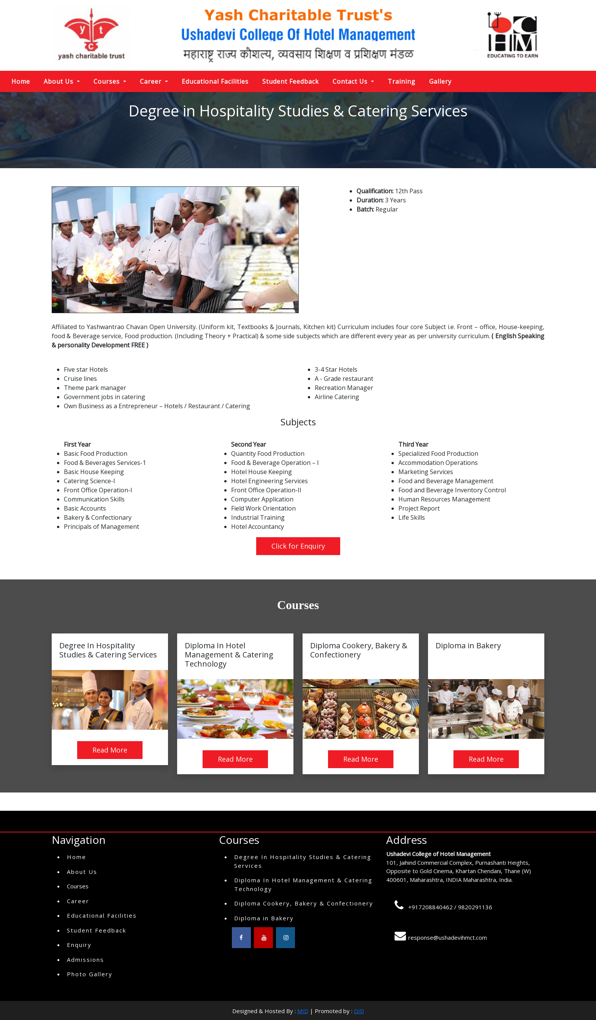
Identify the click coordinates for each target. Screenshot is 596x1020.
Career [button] (151, 81)
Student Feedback (290, 81)
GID (359, 1011)
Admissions (85, 959)
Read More (109, 749)
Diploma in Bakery (264, 918)
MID (302, 1011)
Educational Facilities (215, 81)
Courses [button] (108, 81)
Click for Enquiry (298, 546)
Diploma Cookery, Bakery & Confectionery (303, 903)
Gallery (440, 81)
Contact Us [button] (351, 81)
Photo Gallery (90, 974)
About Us (82, 871)
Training (401, 81)
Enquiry (79, 944)
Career (78, 901)
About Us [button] (59, 81)
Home (20, 81)
